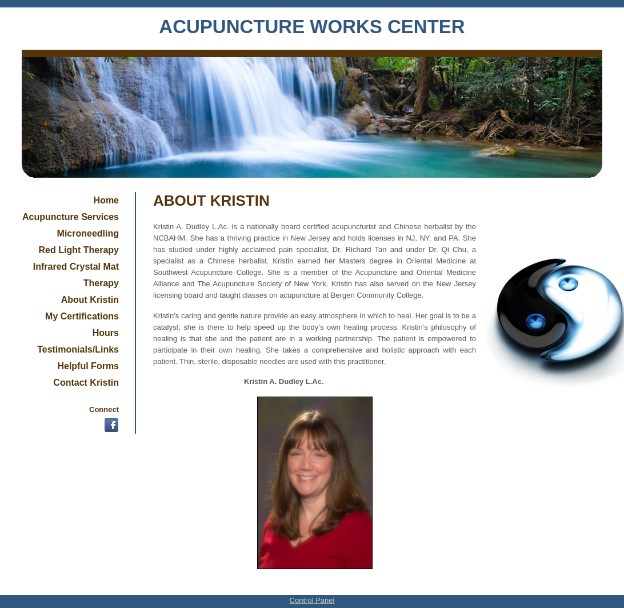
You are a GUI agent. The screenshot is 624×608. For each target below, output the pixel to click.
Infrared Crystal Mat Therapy (76, 275)
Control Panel (312, 600)
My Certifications (82, 316)
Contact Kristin (86, 382)
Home (106, 200)
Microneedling (88, 233)
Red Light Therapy (79, 250)
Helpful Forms (88, 366)
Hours (106, 333)
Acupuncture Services (70, 217)
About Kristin (90, 300)
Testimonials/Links (78, 349)
